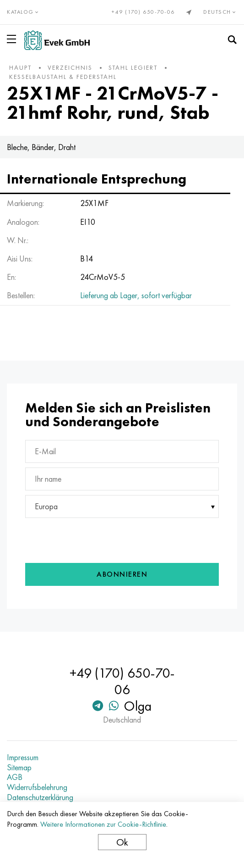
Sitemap (19, 767)
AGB (14, 777)
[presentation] (86, 538)
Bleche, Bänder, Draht (41, 147)
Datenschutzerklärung (40, 797)
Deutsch (220, 12)
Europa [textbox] (46, 506)
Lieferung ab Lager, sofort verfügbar (136, 295)
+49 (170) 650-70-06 (143, 12)
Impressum (22, 757)
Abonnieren (122, 574)
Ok (122, 842)
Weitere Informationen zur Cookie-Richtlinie (103, 824)
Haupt (20, 67)
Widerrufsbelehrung (37, 787)
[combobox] (122, 506)
